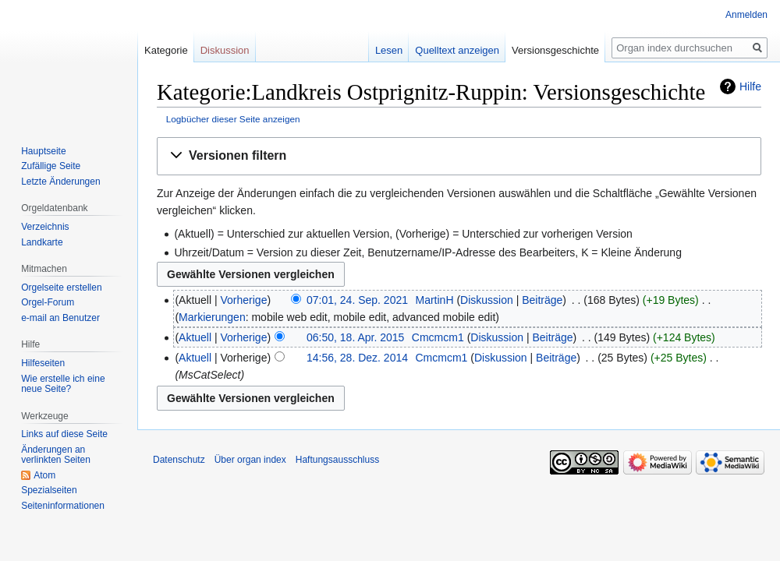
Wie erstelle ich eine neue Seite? (63, 384)
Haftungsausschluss (337, 459)
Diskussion (486, 300)
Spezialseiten (48, 490)
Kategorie (166, 50)
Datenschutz (179, 459)
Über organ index (250, 459)
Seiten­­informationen (63, 505)
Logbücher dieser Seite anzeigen (233, 119)
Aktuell (195, 337)
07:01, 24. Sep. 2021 (357, 300)
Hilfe (750, 86)
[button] (459, 156)
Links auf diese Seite (64, 434)
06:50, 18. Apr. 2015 (355, 337)
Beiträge (542, 300)
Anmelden (746, 14)
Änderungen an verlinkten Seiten (55, 455)
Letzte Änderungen (60, 181)
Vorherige (244, 300)
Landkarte (41, 242)
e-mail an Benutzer (60, 317)
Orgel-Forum (47, 302)
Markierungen (212, 317)
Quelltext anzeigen (444, 50)
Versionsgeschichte (542, 50)
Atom (44, 475)
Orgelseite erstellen (61, 287)
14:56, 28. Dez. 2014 (357, 357)
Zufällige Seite (50, 166)
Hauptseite (43, 151)
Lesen (375, 50)
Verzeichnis (45, 226)
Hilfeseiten (43, 363)
